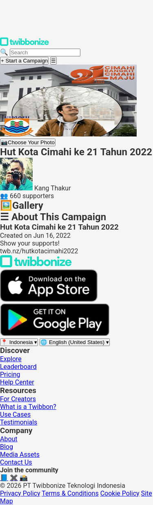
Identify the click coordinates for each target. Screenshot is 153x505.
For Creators (18, 399)
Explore (11, 359)
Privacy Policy (20, 493)
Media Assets (20, 454)
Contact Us (16, 462)
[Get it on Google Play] (54, 334)
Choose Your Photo (28, 142)
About (9, 439)
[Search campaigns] (45, 52)
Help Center (17, 382)
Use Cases (15, 414)
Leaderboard (18, 367)
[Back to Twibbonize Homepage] (36, 265)
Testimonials (18, 422)
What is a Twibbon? (28, 407)
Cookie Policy (120, 493)
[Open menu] (53, 61)
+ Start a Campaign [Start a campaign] (24, 61)
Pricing (10, 374)
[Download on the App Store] (49, 300)
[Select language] (75, 342)
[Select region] (19, 342)
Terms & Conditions (70, 493)
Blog (6, 447)
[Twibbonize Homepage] (24, 44)
